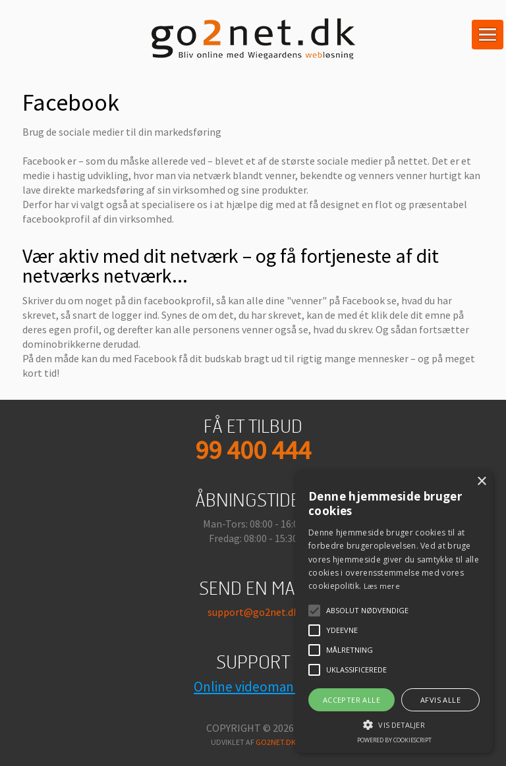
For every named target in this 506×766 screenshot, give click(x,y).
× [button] (481, 482)
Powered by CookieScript (394, 740)
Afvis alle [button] (440, 700)
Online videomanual (253, 687)
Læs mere (382, 586)
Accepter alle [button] (351, 700)
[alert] (394, 611)
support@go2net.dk (253, 611)
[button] (394, 724)
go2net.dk (276, 742)
